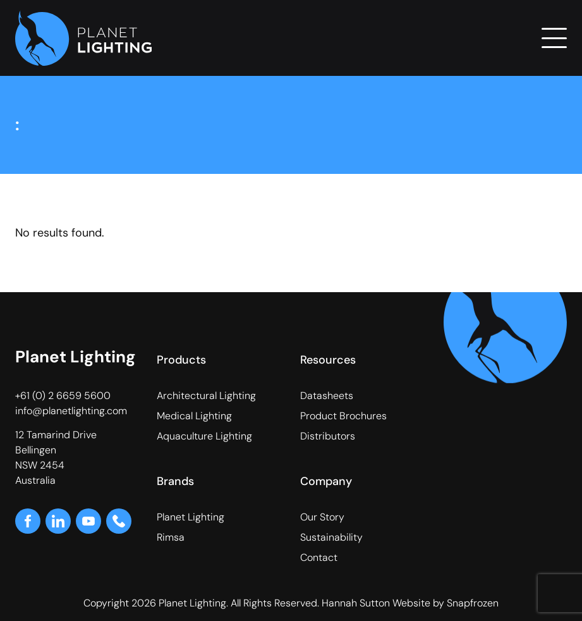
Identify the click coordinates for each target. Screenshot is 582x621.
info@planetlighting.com (71, 410)
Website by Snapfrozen (445, 603)
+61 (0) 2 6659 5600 (63, 395)
